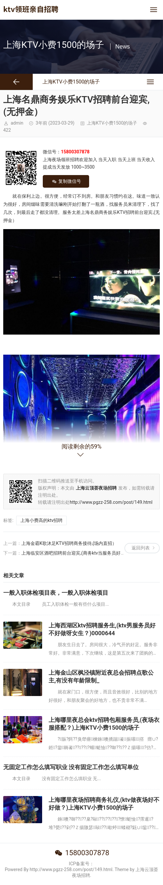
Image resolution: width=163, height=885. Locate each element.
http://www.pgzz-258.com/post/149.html (111, 502)
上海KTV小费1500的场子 (112, 123)
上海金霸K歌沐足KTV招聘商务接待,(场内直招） (69, 543)
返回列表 (141, 547)
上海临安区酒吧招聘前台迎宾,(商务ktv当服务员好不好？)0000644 (87, 553)
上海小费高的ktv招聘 (41, 520)
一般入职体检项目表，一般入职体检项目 (55, 592)
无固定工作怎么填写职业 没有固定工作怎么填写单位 (71, 767)
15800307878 (87, 853)
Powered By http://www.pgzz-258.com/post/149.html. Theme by (70, 869)
